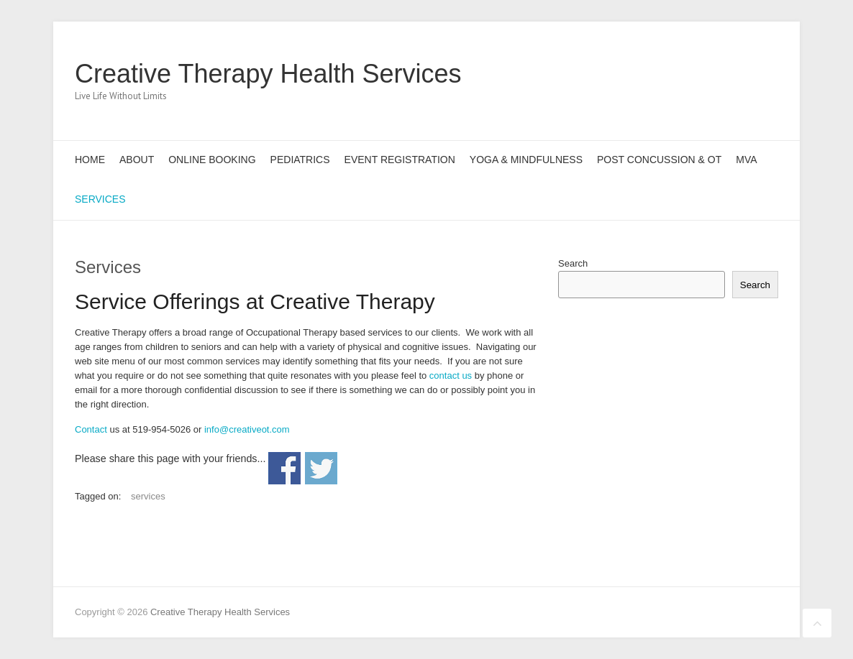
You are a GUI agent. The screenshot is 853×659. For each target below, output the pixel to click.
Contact (91, 429)
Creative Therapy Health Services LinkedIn (742, 74)
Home (90, 159)
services (148, 496)
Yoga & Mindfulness (526, 159)
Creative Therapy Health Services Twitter (699, 74)
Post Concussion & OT (659, 159)
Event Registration (400, 159)
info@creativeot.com (247, 429)
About (136, 159)
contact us (449, 375)
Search (573, 263)
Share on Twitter (321, 468)
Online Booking (211, 159)
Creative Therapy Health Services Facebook (677, 74)
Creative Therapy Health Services (268, 73)
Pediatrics (300, 159)
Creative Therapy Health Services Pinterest (720, 74)
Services (100, 199)
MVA (746, 159)
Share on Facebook (284, 468)
